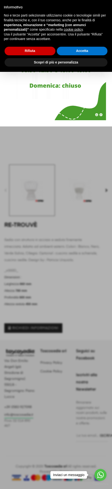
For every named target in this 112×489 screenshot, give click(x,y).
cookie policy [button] (73, 29)
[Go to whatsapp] (100, 475)
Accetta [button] (82, 51)
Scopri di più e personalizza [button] (56, 62)
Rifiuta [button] (30, 51)
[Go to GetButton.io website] (100, 484)
